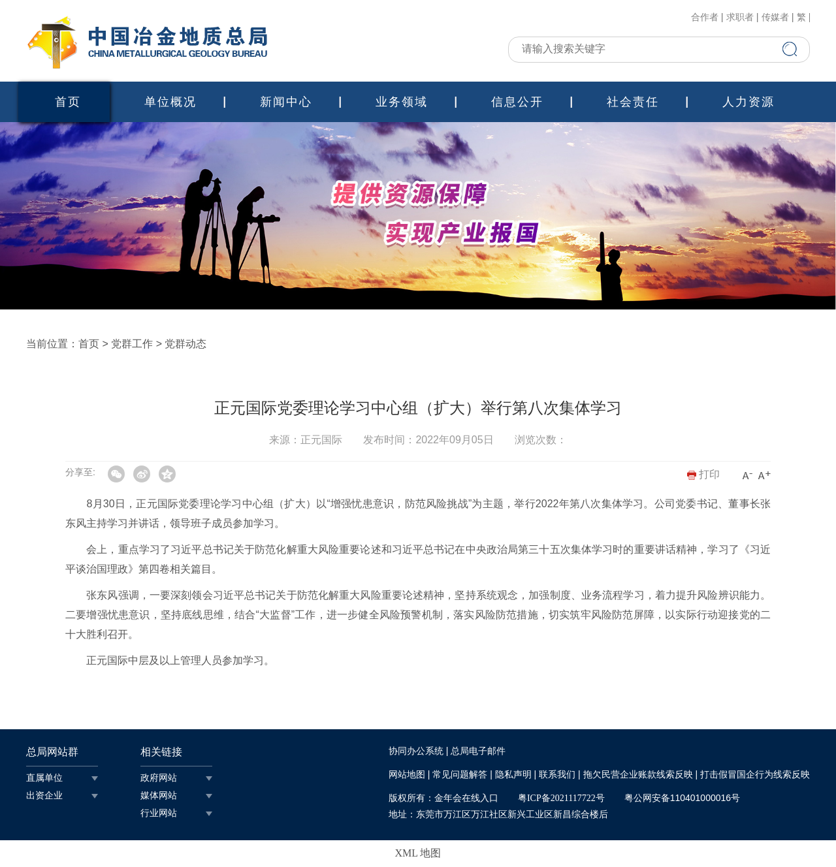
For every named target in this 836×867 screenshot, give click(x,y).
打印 (703, 474)
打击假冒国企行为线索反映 (755, 775)
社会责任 (633, 101)
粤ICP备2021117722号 (561, 798)
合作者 (704, 17)
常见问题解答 (459, 775)
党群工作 (132, 343)
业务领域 (402, 101)
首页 (68, 101)
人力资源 (748, 101)
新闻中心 (286, 101)
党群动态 (185, 343)
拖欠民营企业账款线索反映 (638, 775)
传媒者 (775, 17)
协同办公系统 (416, 751)
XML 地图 (418, 853)
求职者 (740, 17)
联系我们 (557, 775)
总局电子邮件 (478, 751)
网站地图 (407, 775)
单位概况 (170, 101)
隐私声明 (513, 775)
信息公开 (517, 101)
